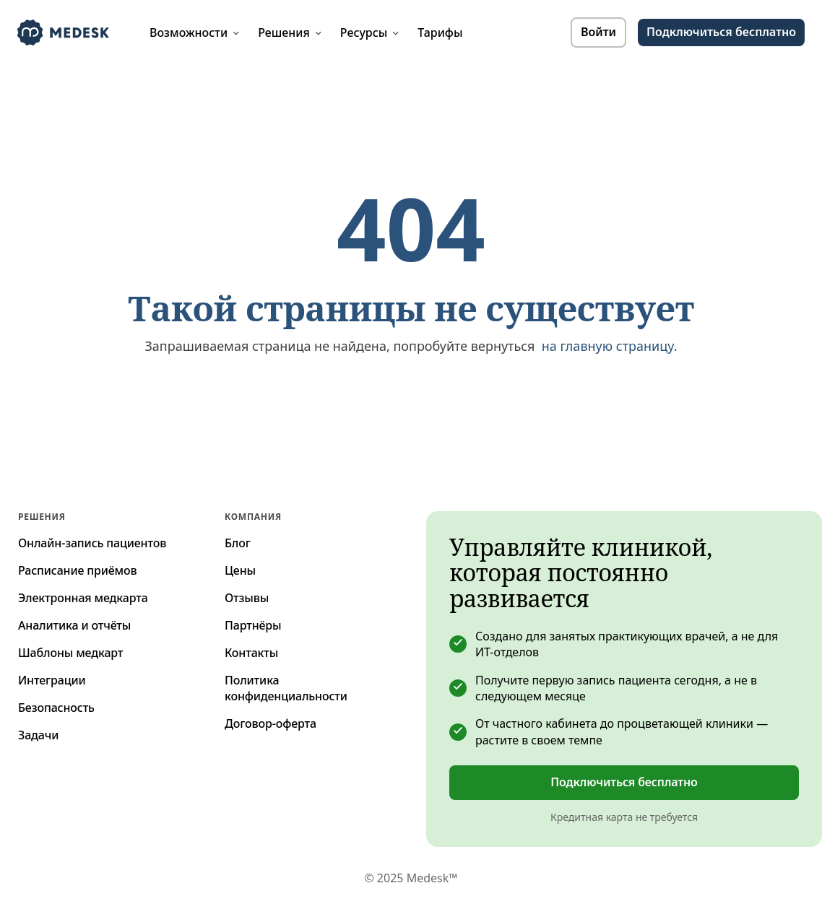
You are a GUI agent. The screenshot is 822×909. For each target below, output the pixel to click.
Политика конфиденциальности (286, 688)
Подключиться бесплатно (721, 32)
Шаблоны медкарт (70, 653)
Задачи (38, 735)
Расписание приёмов (77, 570)
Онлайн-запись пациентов (92, 543)
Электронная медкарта (83, 598)
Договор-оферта (270, 723)
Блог (238, 543)
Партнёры (253, 625)
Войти (598, 32)
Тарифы (440, 32)
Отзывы (247, 598)
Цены (240, 570)
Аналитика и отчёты (74, 625)
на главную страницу (608, 346)
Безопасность (56, 708)
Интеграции (52, 680)
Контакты (251, 653)
